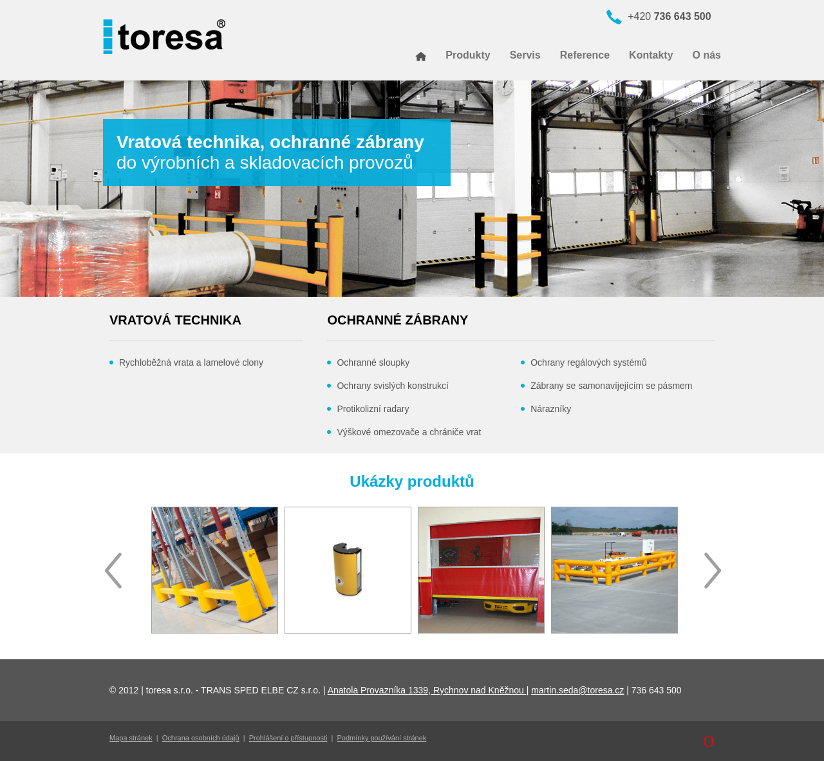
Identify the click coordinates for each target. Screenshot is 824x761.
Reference (585, 55)
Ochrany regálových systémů (588, 362)
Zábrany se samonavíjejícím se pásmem (611, 385)
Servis (525, 55)
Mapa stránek (131, 738)
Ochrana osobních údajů (200, 738)
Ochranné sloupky (373, 362)
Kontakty (651, 55)
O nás (707, 55)
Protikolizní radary (373, 409)
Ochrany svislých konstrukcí (393, 385)
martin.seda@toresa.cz (577, 690)
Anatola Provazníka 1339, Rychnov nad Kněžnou (427, 690)
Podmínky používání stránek (382, 738)
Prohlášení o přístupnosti (288, 738)
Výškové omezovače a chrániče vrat (409, 432)
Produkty (467, 55)
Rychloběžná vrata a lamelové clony (191, 362)
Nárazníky (550, 409)
